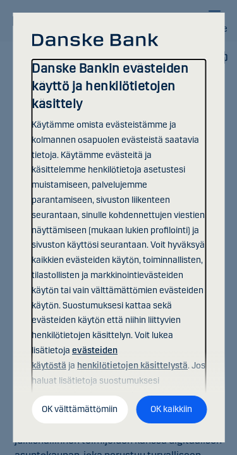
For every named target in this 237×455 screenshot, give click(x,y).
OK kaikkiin (171, 409)
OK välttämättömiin (80, 409)
